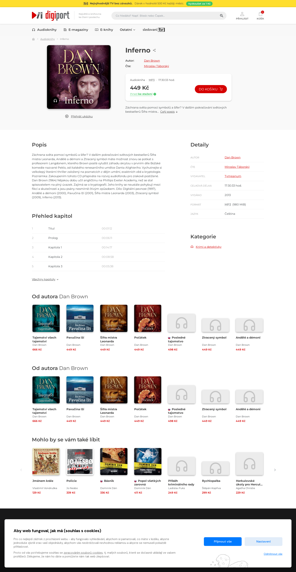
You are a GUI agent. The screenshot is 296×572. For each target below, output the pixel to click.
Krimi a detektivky (208, 247)
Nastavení (263, 541)
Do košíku (211, 89)
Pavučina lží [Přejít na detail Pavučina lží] (75, 337)
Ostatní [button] (128, 30)
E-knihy (104, 30)
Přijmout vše (223, 541)
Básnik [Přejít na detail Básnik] (107, 481)
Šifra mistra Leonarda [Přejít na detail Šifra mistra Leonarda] (108, 339)
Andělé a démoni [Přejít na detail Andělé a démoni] (248, 337)
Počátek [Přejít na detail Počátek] (140, 337)
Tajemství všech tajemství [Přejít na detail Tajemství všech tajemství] (44, 339)
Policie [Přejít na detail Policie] (71, 481)
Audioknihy (44, 30)
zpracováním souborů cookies (83, 553)
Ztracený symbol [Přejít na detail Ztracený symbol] (214, 337)
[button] (79, 116)
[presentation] (21, 470)
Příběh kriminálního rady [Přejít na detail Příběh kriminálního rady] (181, 482)
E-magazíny (75, 30)
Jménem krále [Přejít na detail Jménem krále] (42, 481)
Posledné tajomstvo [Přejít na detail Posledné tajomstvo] (176, 339)
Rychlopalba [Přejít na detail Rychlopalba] (211, 481)
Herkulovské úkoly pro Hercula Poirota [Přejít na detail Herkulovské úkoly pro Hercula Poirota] (249, 484)
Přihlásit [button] (242, 15)
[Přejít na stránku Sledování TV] (148, 3)
